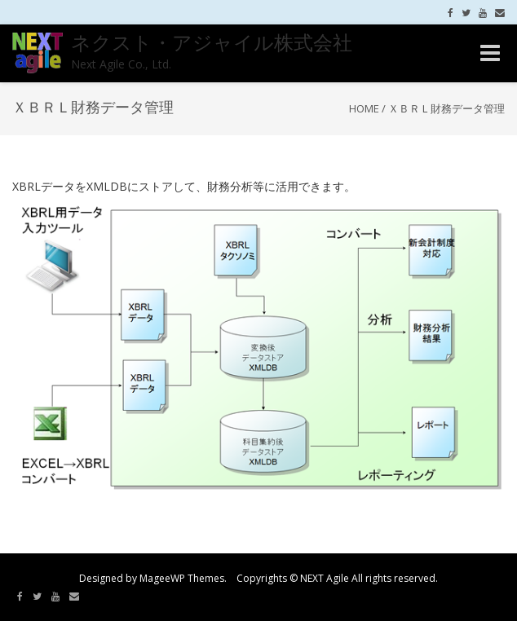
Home (364, 108)
